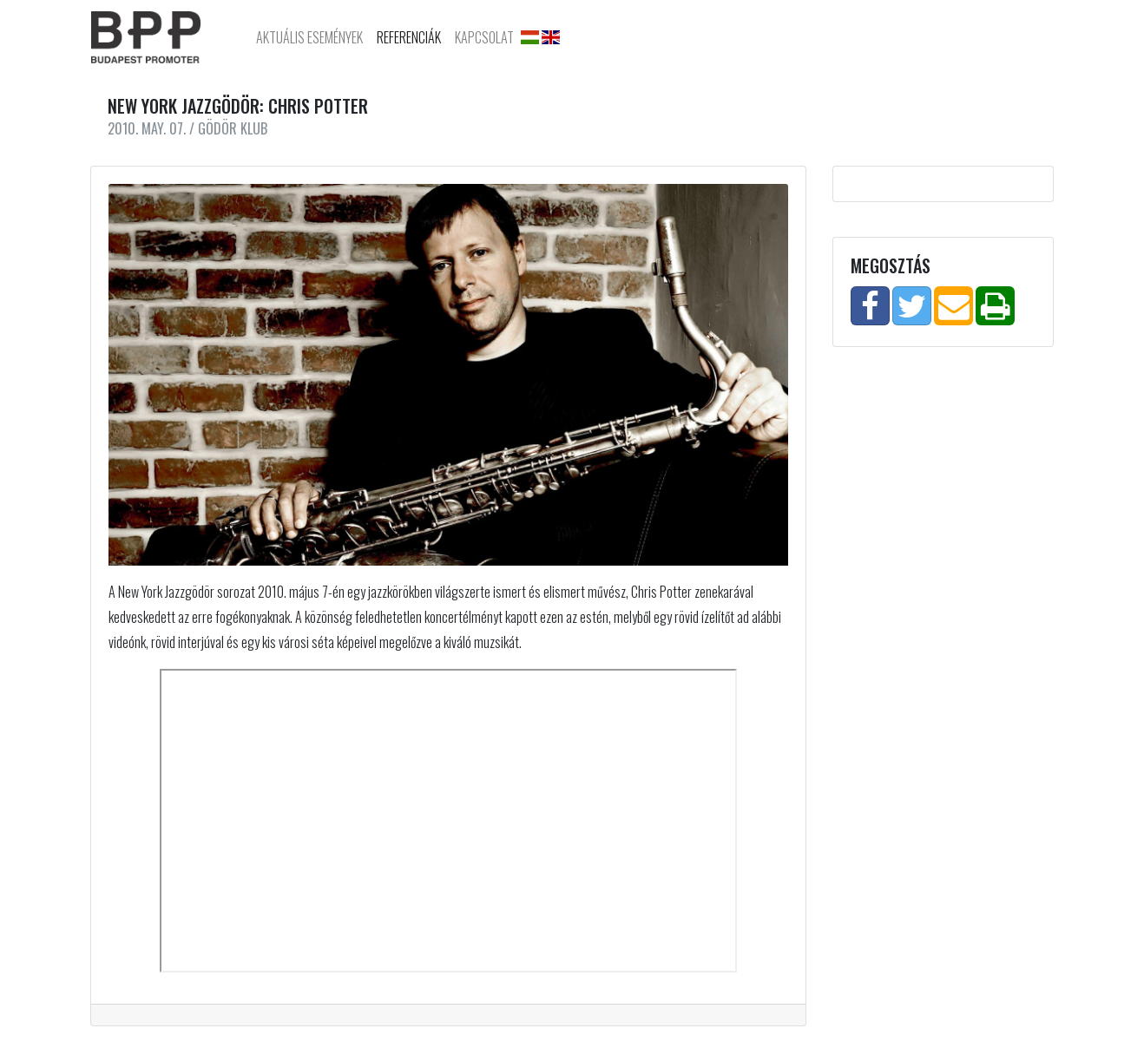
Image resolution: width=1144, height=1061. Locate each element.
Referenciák (409, 37)
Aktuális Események (309, 37)
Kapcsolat (484, 37)
